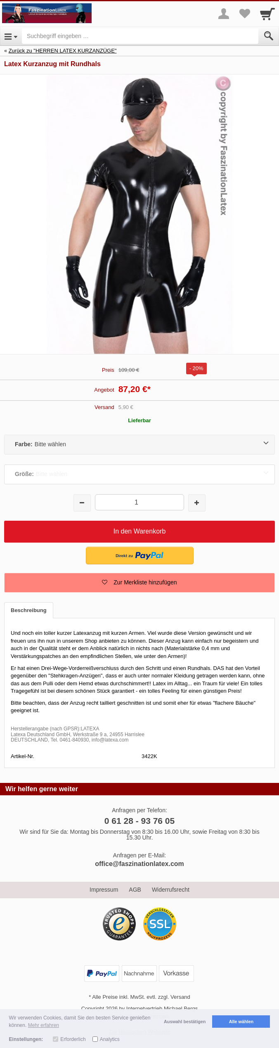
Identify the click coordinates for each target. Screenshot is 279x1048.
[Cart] (267, 14)
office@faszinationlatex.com (139, 863)
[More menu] (223, 14)
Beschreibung (29, 610)
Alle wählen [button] (241, 1021)
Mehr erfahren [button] (43, 1025)
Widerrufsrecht (170, 889)
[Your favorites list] (244, 14)
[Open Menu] (11, 36)
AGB (135, 889)
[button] (139, 583)
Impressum (104, 889)
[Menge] (139, 502)
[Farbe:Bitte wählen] (139, 445)
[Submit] (268, 36)
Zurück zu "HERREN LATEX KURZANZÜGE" (63, 51)
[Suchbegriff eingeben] (140, 36)
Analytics (110, 1039)
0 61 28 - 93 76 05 (139, 820)
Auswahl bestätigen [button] (185, 1021)
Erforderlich (72, 1039)
